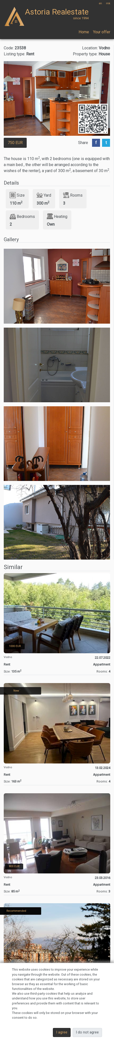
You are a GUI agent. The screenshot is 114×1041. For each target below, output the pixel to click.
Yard (44, 195)
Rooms (73, 195)
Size (17, 195)
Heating (57, 216)
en (100, 3)
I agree (61, 1032)
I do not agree (87, 1032)
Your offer (101, 32)
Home (84, 32)
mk (108, 3)
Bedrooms (22, 216)
